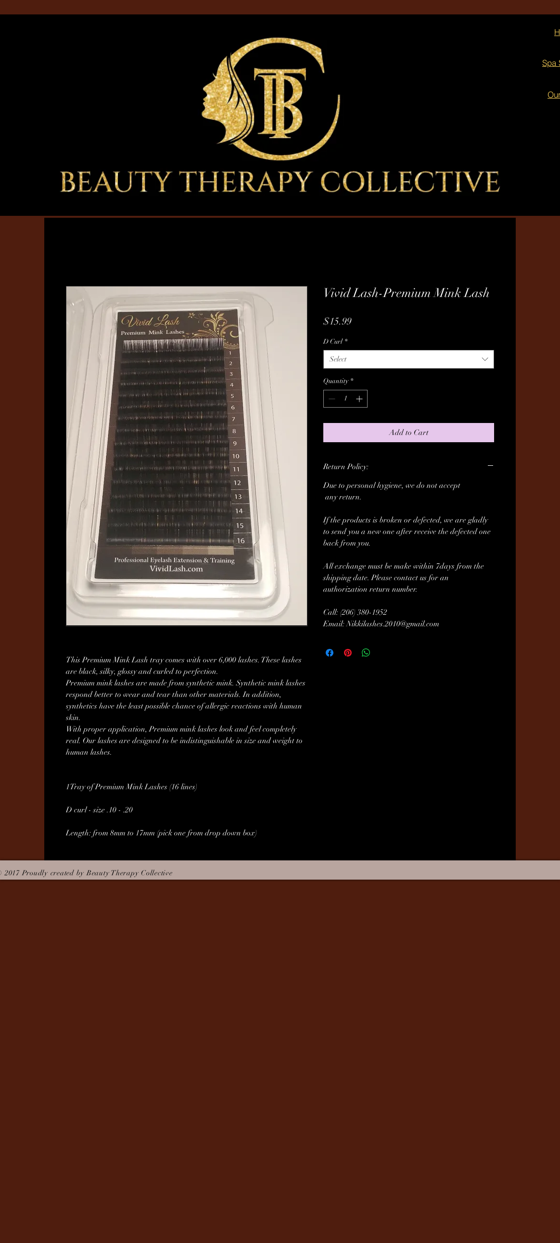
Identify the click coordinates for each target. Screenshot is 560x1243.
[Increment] (360, 398)
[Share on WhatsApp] (366, 653)
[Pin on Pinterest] (348, 653)
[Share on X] (384, 653)
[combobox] (408, 359)
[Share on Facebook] (329, 653)
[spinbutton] (345, 398)
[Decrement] (331, 398)
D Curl (335, 341)
